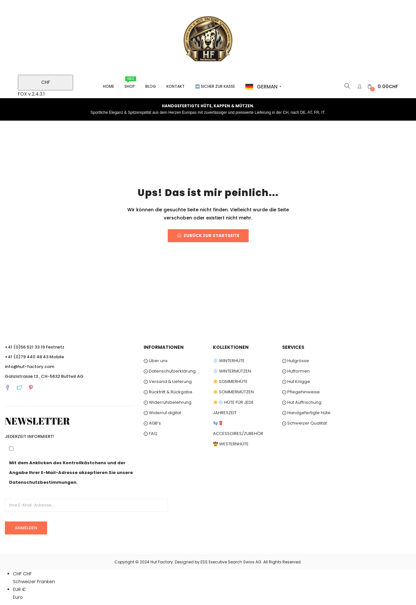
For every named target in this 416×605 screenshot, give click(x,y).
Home (108, 86)
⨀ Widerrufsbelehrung (167, 402)
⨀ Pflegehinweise (301, 392)
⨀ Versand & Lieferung (168, 381)
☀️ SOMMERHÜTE (230, 381)
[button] (383, 86)
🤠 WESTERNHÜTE (231, 444)
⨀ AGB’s (152, 423)
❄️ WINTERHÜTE (229, 361)
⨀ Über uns (156, 361)
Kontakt (175, 86)
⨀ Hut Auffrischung (301, 402)
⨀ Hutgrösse (295, 361)
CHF (45, 82)
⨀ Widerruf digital (162, 413)
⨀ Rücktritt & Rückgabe (168, 392)
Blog (150, 86)
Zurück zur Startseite (208, 235)
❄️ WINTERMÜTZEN (232, 371)
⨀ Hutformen (296, 371)
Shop (130, 82)
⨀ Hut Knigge (296, 381)
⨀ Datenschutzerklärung (170, 371)
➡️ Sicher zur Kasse (215, 86)
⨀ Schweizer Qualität (304, 423)
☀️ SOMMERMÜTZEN (233, 392)
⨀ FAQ (150, 433)
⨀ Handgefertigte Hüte (306, 413)
